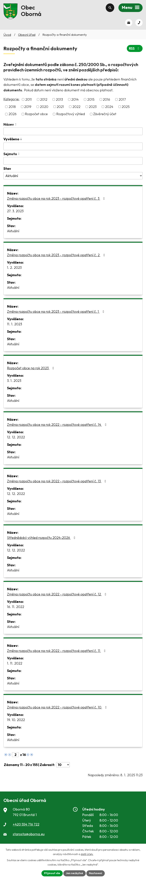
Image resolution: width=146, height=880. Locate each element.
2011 (28, 99)
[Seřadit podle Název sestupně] (16, 125)
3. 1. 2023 (14, 380)
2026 (13, 114)
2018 (12, 107)
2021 (60, 107)
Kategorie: (11, 99)
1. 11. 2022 (14, 663)
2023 (93, 107)
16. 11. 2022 (15, 607)
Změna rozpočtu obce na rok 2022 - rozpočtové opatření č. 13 (57, 481)
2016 (106, 99)
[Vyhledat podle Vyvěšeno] (73, 146)
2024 (109, 107)
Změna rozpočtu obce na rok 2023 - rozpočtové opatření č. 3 (56, 198)
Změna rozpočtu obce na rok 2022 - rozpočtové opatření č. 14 (57, 424)
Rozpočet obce (36, 114)
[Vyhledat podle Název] (73, 131)
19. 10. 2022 (16, 720)
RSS (135, 48)
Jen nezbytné (74, 873)
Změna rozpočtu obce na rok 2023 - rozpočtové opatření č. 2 (56, 255)
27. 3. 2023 (15, 211)
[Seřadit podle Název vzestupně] (16, 123)
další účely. (87, 854)
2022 (76, 107)
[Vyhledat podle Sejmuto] (73, 161)
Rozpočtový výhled (70, 114)
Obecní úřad (26, 35)
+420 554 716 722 (26, 824)
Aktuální (13, 231)
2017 (122, 99)
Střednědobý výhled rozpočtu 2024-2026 (42, 537)
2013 (59, 99)
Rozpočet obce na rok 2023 (31, 368)
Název (8, 124)
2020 (44, 107)
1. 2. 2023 (14, 267)
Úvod (7, 35)
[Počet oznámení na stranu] (63, 764)
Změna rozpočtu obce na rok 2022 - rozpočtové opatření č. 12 (57, 594)
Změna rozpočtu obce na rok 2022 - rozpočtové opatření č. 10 (57, 707)
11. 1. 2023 (14, 324)
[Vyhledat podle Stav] (73, 175)
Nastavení (95, 873)
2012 (43, 99)
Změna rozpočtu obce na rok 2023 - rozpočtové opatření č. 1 (56, 311)
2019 (27, 107)
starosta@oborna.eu (29, 834)
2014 (75, 99)
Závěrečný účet (104, 114)
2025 (126, 107)
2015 (90, 99)
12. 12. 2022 (16, 437)
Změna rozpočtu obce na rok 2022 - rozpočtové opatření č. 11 (57, 651)
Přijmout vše (52, 873)
